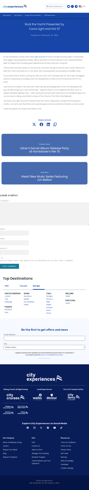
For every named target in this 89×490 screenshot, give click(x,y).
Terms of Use (66, 446)
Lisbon (67, 303)
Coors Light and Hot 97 (38, 57)
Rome (48, 310)
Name (2, 229)
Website (3, 248)
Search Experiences (55, 6)
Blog (4, 453)
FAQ (33, 442)
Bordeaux (8, 309)
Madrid (26, 299)
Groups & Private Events (33, 15)
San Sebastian (29, 302)
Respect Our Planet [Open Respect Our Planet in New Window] (10, 449)
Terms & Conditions (68, 442)
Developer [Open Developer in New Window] (64, 464)
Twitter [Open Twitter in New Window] (41, 428)
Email (2, 239)
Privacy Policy (66, 449)
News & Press (37, 449)
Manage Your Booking (40, 453)
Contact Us (36, 446)
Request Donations (10, 457)
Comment (5, 201)
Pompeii (49, 307)
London (7, 296)
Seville (26, 304)
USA (7, 286)
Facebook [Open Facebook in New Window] (28, 428)
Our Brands (18, 15)
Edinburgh (8, 302)
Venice (48, 313)
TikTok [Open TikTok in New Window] (61, 428)
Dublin (67, 296)
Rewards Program (38, 457)
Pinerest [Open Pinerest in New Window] (48, 428)
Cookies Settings (67, 468)
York (6, 299)
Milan (48, 302)
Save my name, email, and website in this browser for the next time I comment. (37, 260)
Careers (6, 446)
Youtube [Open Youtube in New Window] (55, 428)
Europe (36, 286)
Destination (7, 15)
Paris (6, 312)
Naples (48, 304)
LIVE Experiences (49, 15)
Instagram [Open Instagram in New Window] (34, 428)
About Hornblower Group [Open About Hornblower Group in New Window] (12, 442)
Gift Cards (64, 453)
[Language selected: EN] (82, 6)
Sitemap (64, 457)
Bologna (49, 296)
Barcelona (27, 296)
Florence (49, 299)
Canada (23, 286)
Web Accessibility (67, 461)
